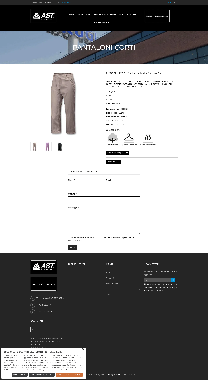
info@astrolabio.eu (44, 311)
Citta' (110, 99)
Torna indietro (113, 161)
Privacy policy (100, 374)
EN (169, 2)
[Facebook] (32, 329)
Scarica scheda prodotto (117, 152)
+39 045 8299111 (66, 2)
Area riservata (130, 374)
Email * (109, 180)
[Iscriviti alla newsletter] (173, 280)
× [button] (83, 349)
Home (71, 14)
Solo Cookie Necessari (41, 375)
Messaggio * (73, 207)
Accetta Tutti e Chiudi (69, 375)
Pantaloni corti (114, 103)
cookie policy (63, 370)
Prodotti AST (84, 14)
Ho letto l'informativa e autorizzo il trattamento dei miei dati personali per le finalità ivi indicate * (160, 287)
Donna (111, 95)
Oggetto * (72, 194)
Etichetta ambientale (103, 22)
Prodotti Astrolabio (105, 14)
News (121, 14)
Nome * (71, 180)
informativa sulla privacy (38, 370)
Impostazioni (19, 375)
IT (174, 2)
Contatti (132, 14)
